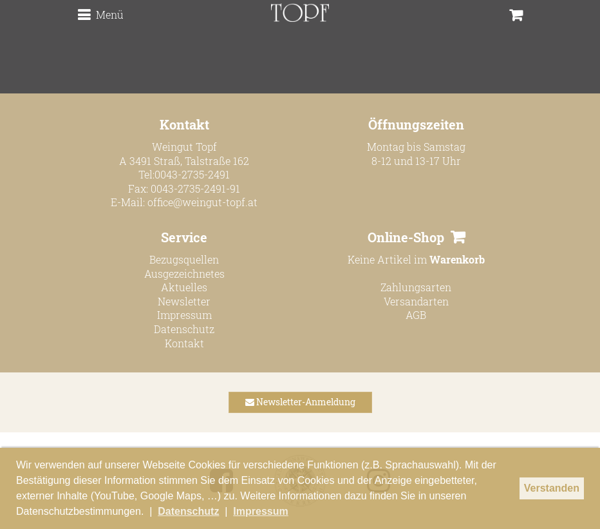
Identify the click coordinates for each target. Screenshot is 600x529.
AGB (416, 315)
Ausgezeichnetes (184, 273)
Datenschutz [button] (188, 511)
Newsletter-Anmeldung (300, 402)
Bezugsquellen (184, 259)
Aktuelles (184, 287)
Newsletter (184, 301)
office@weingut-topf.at (202, 202)
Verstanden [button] (551, 488)
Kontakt (184, 343)
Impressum (184, 315)
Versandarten (416, 301)
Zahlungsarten (415, 287)
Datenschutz (184, 329)
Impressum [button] (260, 511)
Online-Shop (406, 237)
